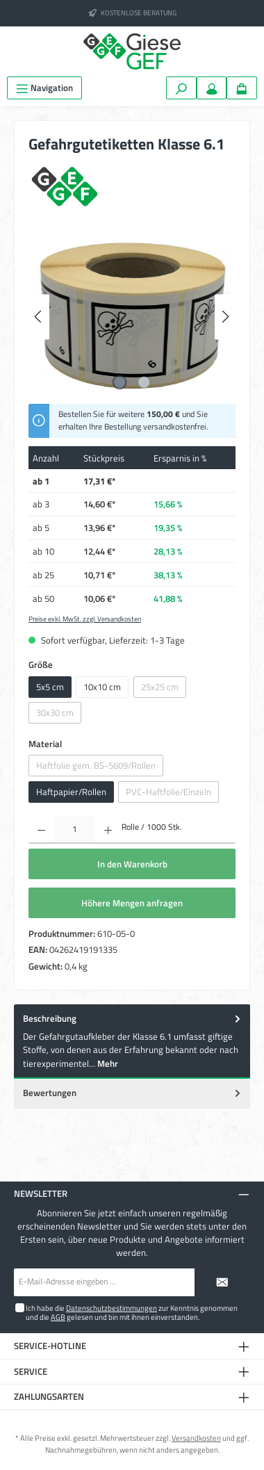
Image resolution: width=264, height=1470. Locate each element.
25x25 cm (160, 687)
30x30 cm (55, 712)
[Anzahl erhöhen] (108, 830)
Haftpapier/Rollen (71, 792)
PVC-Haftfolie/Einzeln (168, 792)
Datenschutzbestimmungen (111, 1308)
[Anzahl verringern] (41, 830)
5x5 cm (50, 687)
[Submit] (222, 1282)
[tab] (132, 1041)
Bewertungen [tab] (133, 1093)
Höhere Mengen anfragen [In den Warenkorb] (132, 903)
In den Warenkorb (132, 864)
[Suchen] (181, 87)
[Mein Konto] (212, 87)
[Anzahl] (74, 830)
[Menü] (44, 87)
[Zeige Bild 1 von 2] (119, 382)
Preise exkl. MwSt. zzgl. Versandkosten (84, 619)
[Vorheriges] (38, 316)
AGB (58, 1317)
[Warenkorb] (241, 87)
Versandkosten (196, 1438)
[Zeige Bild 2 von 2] (143, 382)
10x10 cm (102, 687)
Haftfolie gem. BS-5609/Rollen (96, 765)
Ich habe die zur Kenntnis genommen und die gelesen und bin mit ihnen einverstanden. (132, 1312)
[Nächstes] (225, 316)
